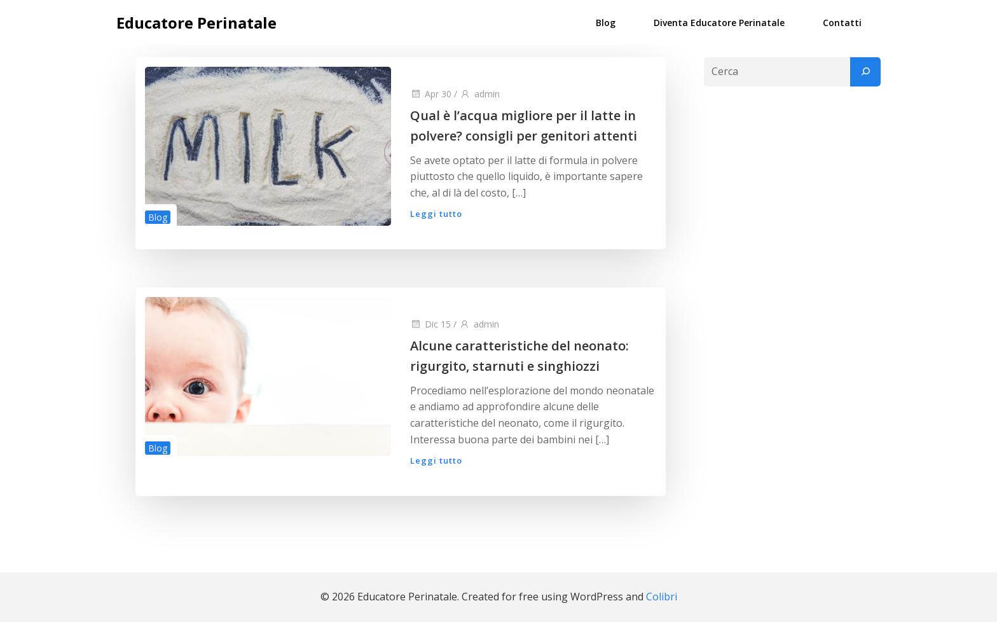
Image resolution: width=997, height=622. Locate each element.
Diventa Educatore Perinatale (719, 23)
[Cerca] (865, 71)
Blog (605, 23)
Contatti (842, 23)
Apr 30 (430, 94)
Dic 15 (430, 324)
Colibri (661, 597)
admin (480, 94)
